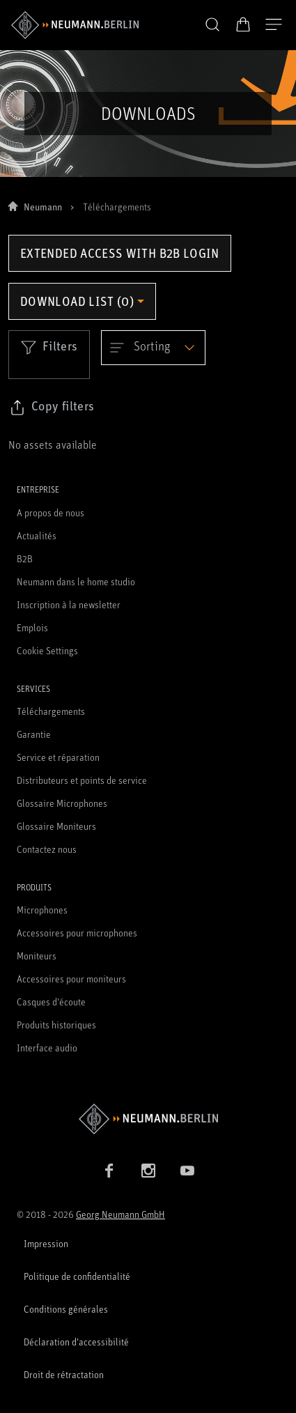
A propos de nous (50, 512)
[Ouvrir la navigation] (274, 25)
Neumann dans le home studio (76, 581)
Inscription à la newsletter (68, 604)
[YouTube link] (187, 1170)
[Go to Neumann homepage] (148, 1119)
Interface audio (47, 1047)
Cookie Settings (47, 650)
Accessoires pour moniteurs (71, 979)
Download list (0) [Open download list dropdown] (77, 301)
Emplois (32, 627)
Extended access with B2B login (119, 253)
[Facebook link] (109, 1170)
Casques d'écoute (51, 1001)
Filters (49, 347)
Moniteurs (36, 956)
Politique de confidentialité (77, 1276)
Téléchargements (51, 711)
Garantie (34, 734)
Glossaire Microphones (62, 803)
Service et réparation (58, 757)
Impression (46, 1243)
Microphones (42, 910)
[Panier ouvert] (243, 24)
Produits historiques (56, 1024)
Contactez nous (47, 849)
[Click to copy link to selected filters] (51, 407)
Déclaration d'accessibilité (76, 1342)
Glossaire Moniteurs (56, 826)
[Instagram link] (148, 1170)
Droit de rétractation (64, 1374)
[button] (212, 25)
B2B (25, 558)
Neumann (43, 207)
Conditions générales (66, 1309)
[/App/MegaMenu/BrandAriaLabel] (75, 25)
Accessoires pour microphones (77, 933)
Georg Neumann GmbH (120, 1214)
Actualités (36, 535)
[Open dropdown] (153, 347)
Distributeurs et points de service (82, 780)
